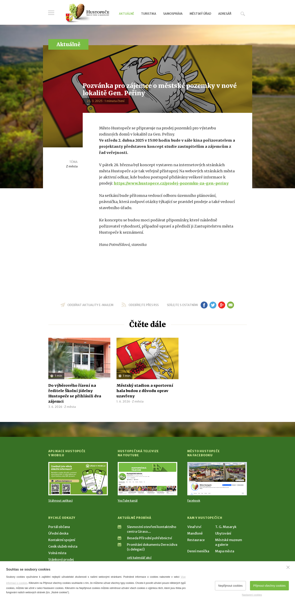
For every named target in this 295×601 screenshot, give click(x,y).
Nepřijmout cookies (230, 585)
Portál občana (59, 527)
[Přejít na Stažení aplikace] (78, 478)
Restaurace (196, 540)
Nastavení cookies (252, 594)
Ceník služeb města (62, 546)
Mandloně (195, 533)
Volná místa (57, 553)
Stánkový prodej (61, 559)
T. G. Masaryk (225, 527)
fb (204, 305)
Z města (72, 166)
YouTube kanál (128, 500)
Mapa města (224, 551)
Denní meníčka (198, 551)
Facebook (193, 500)
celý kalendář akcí (139, 558)
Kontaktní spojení (61, 540)
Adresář (224, 14)
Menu (51, 12)
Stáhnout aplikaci (60, 500)
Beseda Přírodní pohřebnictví (149, 538)
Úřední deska (58, 533)
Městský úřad (200, 14)
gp (222, 305)
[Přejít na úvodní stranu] (87, 13)
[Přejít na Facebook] (217, 478)
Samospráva (173, 14)
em (230, 305)
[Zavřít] (288, 567)
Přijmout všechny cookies (269, 585)
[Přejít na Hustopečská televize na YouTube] (147, 478)
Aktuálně (126, 14)
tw (213, 305)
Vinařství (194, 527)
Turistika (148, 14)
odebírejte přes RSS (144, 305)
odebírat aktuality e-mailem (90, 305)
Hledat (243, 14)
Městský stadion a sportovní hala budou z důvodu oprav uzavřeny (144, 390)
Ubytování (223, 533)
